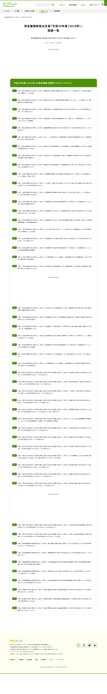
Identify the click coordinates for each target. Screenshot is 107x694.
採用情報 (29, 680)
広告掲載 (21, 680)
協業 (37, 680)
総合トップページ (90, 5)
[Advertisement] (53, 62)
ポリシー (52, 680)
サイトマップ (61, 680)
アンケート (58, 5)
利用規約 (44, 680)
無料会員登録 (69, 5)
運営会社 (12, 680)
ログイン (79, 5)
